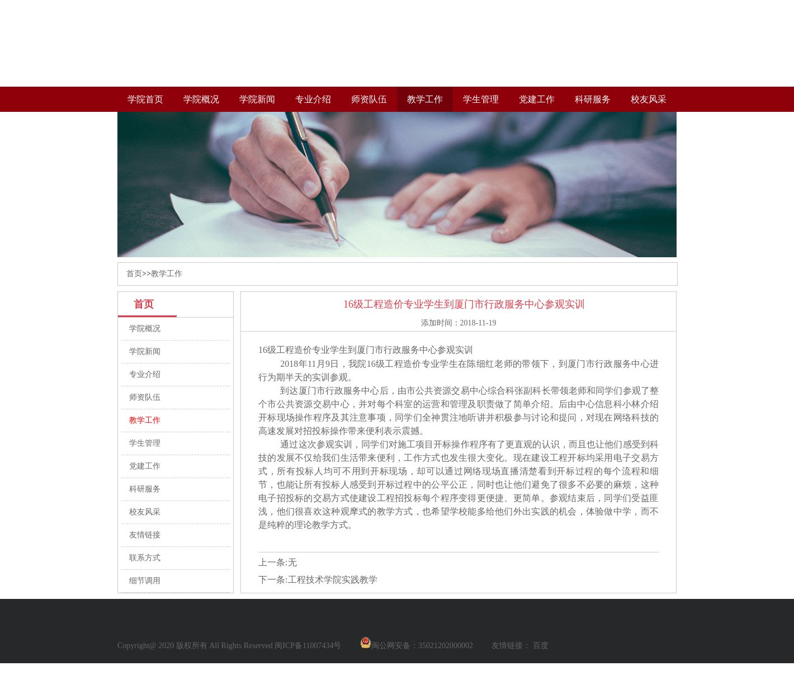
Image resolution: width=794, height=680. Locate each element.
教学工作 (425, 99)
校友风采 (649, 99)
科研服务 (593, 99)
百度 (541, 645)
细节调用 (144, 581)
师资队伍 (369, 99)
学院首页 (145, 99)
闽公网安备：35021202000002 (416, 645)
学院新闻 (257, 99)
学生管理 (481, 99)
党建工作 (537, 99)
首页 (134, 274)
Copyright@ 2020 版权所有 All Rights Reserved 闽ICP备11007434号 (229, 645)
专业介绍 (313, 99)
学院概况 (201, 99)
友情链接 (144, 535)
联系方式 (144, 558)
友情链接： (511, 645)
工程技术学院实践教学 (332, 579)
